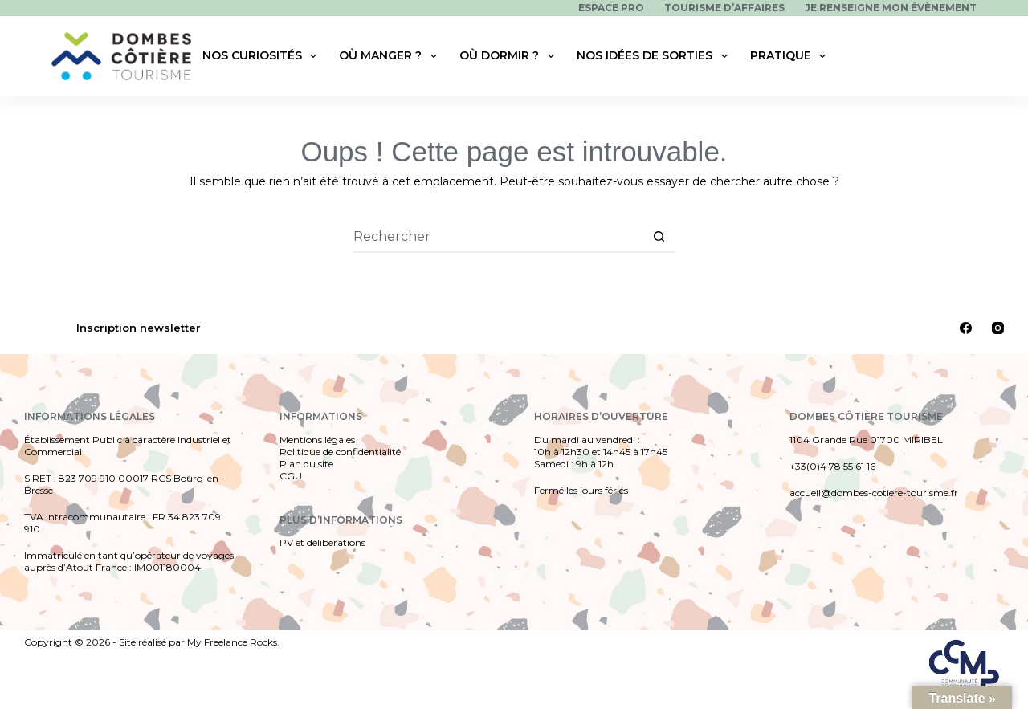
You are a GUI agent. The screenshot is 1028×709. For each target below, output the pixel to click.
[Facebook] (966, 328)
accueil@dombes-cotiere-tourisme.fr (873, 493)
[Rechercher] (967, 56)
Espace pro (611, 8)
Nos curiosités (263, 56)
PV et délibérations (322, 542)
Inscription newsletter (138, 327)
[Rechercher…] (497, 237)
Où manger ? (391, 56)
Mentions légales (317, 440)
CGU (290, 476)
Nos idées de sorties (655, 56)
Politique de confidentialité (340, 452)
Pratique (791, 56)
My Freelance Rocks (232, 642)
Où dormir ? (510, 56)
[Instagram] (998, 328)
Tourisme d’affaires (724, 8)
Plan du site (306, 464)
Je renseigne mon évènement (891, 8)
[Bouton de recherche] (658, 237)
